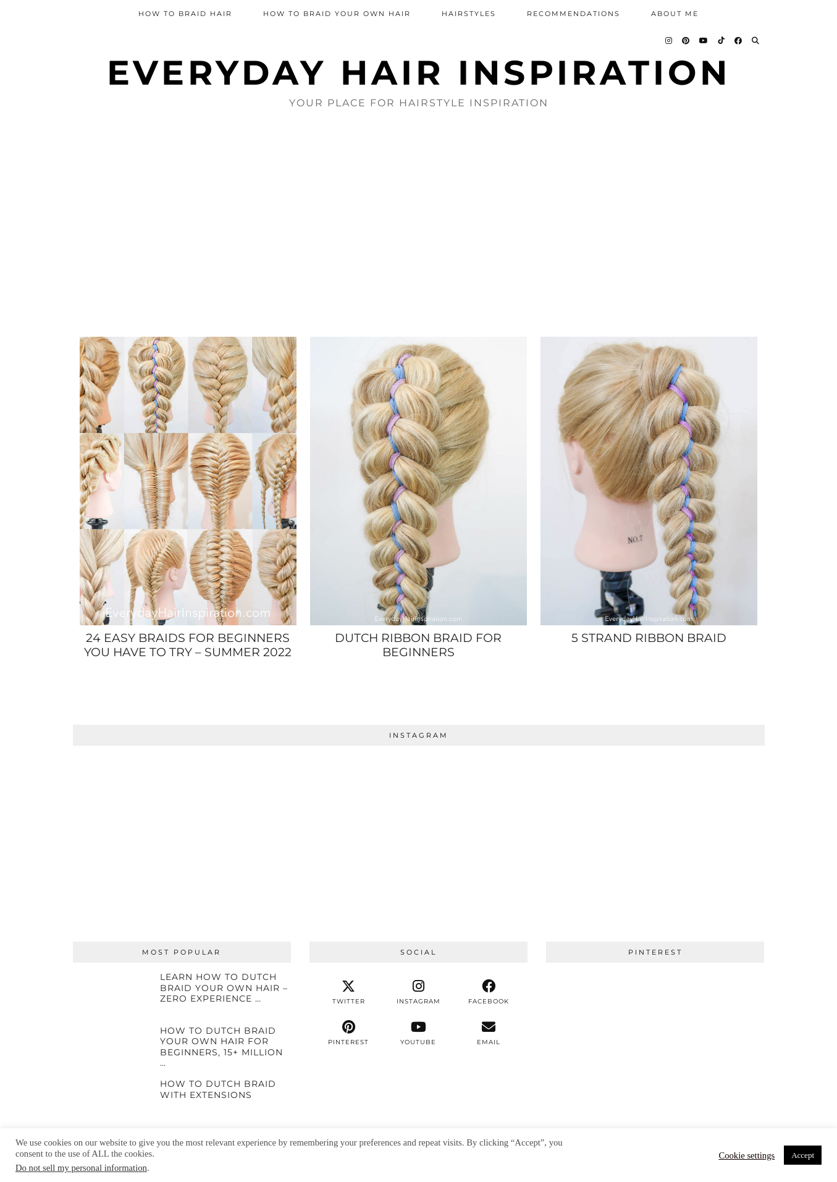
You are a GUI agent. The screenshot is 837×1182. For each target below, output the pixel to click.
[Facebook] (738, 40)
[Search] (756, 40)
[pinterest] (349, 1033)
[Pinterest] (686, 40)
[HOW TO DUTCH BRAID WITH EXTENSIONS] (112, 1101)
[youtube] (418, 1033)
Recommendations (573, 13)
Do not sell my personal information (81, 1168)
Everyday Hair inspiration (419, 72)
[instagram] (418, 992)
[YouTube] (704, 40)
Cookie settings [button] (746, 1155)
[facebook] (488, 992)
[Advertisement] (418, 221)
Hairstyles (469, 13)
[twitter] (349, 992)
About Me (675, 13)
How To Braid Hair (185, 13)
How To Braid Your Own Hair (337, 13)
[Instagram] (669, 40)
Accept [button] (802, 1155)
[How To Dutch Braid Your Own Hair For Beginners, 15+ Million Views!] (112, 1048)
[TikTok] (722, 40)
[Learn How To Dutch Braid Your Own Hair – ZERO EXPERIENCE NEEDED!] (112, 994)
